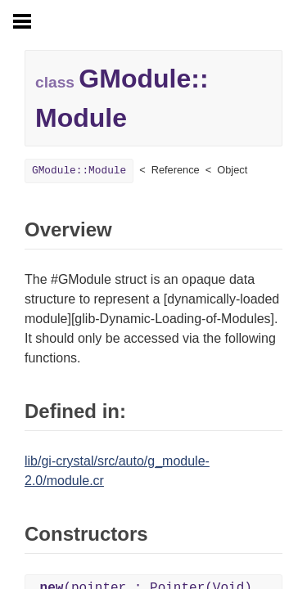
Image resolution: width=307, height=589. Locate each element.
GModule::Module (79, 170)
